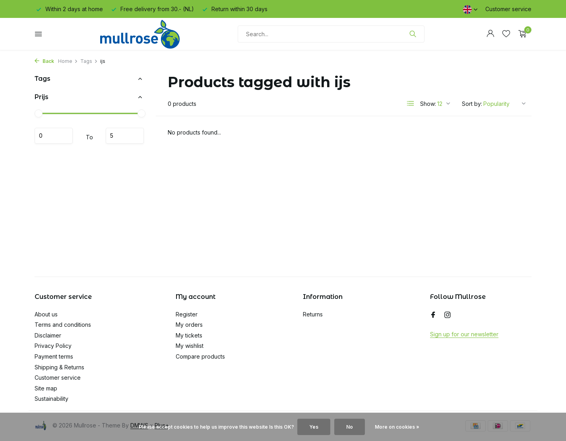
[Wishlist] (506, 34)
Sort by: (472, 103)
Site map (46, 388)
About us (46, 314)
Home (68, 61)
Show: (428, 103)
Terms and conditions (63, 324)
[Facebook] (433, 315)
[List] (410, 103)
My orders (189, 324)
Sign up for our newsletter (464, 334)
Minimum (54, 136)
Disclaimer (48, 335)
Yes (313, 427)
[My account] (490, 33)
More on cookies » (397, 427)
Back (44, 61)
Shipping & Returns (59, 367)
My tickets (189, 335)
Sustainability (51, 398)
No (349, 427)
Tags (89, 61)
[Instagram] (447, 315)
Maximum (125, 136)
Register (187, 314)
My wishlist (190, 345)
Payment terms (54, 356)
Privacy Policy (53, 345)
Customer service (508, 9)
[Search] (331, 34)
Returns (313, 314)
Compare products (200, 356)
